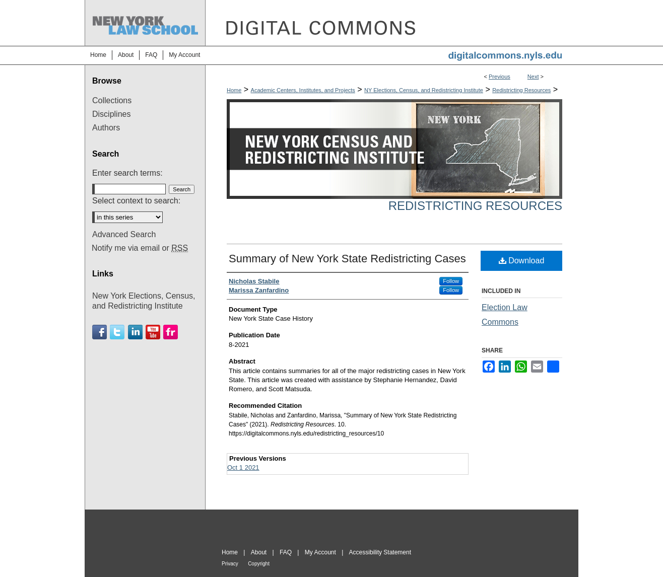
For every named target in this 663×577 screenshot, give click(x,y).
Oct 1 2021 (243, 467)
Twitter (117, 332)
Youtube (153, 332)
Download (522, 260)
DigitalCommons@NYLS (392, 23)
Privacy (230, 563)
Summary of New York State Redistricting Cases (347, 258)
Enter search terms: (127, 173)
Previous (499, 77)
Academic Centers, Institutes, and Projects (303, 90)
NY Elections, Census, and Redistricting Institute (423, 90)
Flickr (170, 332)
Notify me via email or (140, 248)
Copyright (259, 563)
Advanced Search (124, 234)
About (259, 552)
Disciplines (111, 114)
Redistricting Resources (521, 90)
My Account (320, 552)
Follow (451, 281)
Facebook (99, 332)
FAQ (286, 552)
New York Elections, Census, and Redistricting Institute (143, 301)
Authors (106, 127)
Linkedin (135, 332)
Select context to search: (136, 200)
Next (533, 77)
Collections (111, 100)
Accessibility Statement (380, 552)
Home (234, 90)
